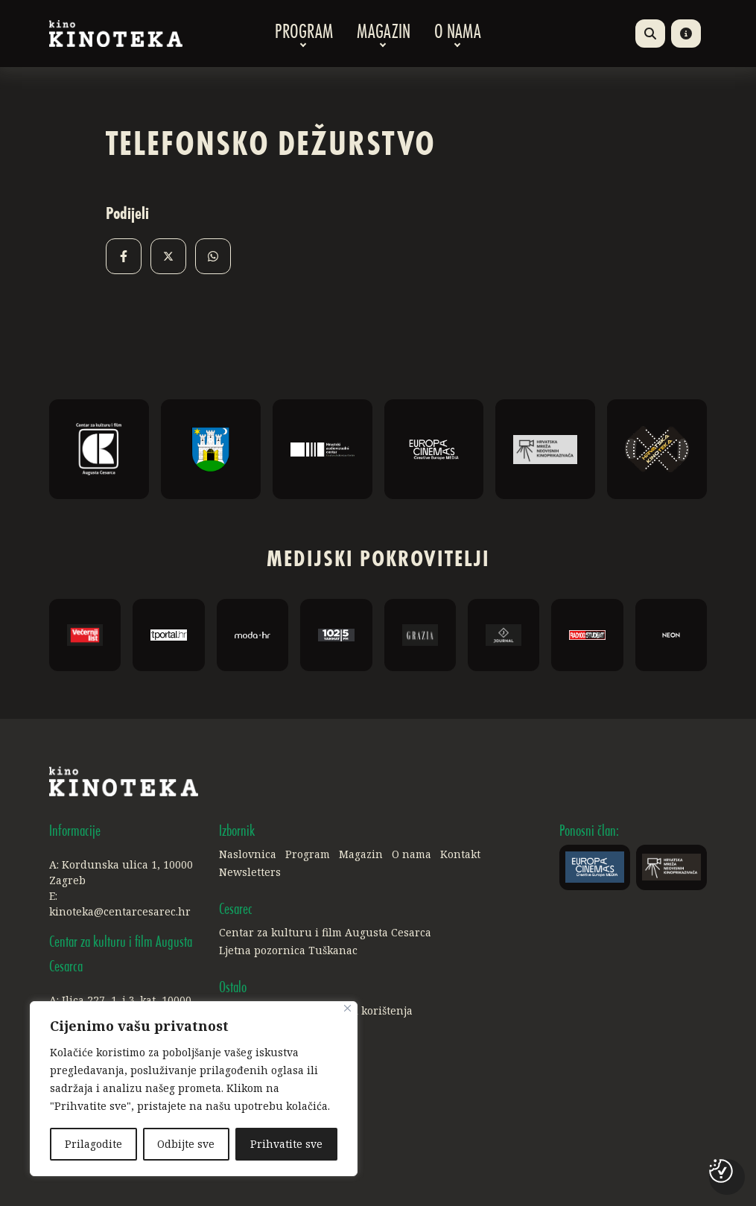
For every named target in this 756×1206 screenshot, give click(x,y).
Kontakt (460, 854)
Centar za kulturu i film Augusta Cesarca (325, 932)
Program (304, 33)
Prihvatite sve (286, 1144)
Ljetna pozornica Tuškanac (288, 950)
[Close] (347, 1009)
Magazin (383, 33)
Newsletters (250, 872)
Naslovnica (247, 854)
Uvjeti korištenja (370, 1010)
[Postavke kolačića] (721, 1171)
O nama (457, 33)
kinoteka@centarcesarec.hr (120, 911)
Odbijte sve (186, 1144)
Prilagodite (93, 1144)
